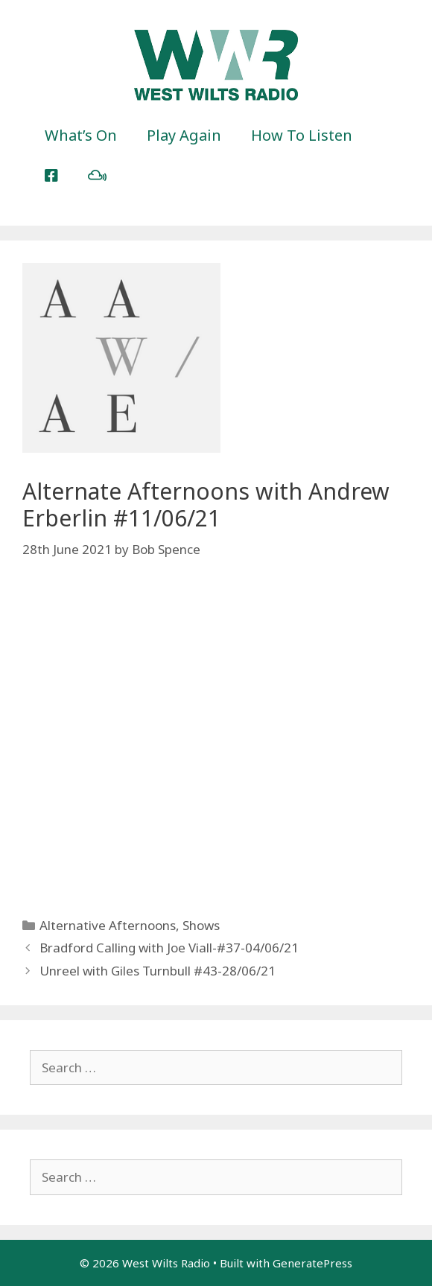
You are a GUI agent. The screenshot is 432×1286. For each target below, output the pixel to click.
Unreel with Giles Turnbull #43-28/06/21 (157, 970)
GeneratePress (312, 1262)
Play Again (184, 135)
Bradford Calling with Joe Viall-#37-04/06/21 (169, 947)
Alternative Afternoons (107, 925)
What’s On (81, 135)
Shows (201, 925)
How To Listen (301, 135)
